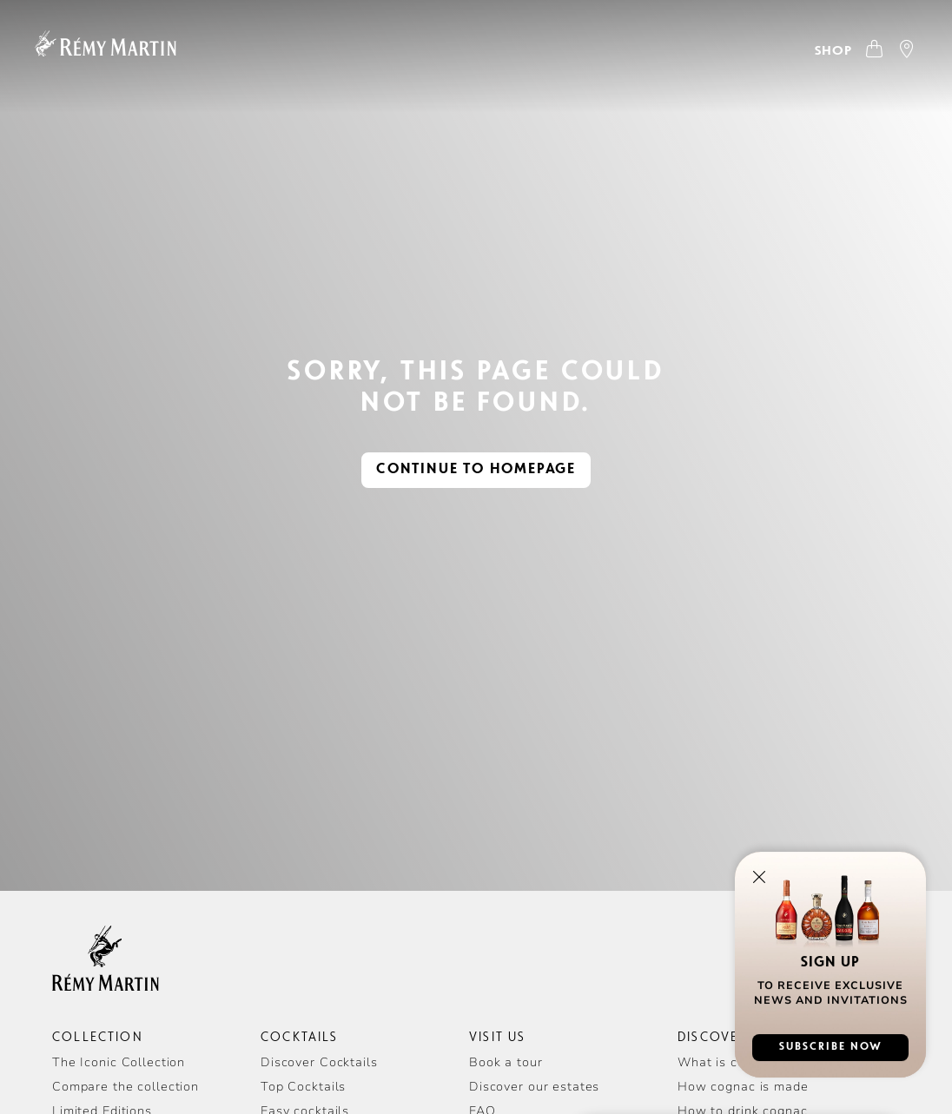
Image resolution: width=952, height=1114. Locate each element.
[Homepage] (105, 43)
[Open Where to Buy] (849, 51)
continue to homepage (476, 470)
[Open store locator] (907, 51)
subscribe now (831, 1051)
